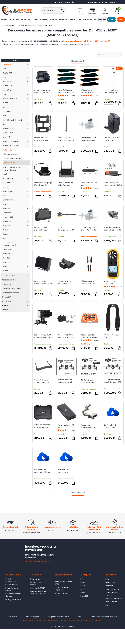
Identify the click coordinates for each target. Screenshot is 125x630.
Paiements (35, 579)
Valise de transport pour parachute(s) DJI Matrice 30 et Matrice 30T (42, 426)
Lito (106, 606)
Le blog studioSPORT (13, 600)
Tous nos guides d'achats (62, 589)
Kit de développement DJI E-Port (66, 228)
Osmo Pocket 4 (111, 602)
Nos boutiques (11, 585)
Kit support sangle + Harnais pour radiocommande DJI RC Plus (113, 336)
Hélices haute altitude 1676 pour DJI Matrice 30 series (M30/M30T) (89, 91)
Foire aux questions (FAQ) (63, 583)
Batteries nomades (83, 19)
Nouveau (112, 19)
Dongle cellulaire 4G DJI (66, 426)
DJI (95, 19)
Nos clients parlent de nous (13, 595)
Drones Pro (26, 19)
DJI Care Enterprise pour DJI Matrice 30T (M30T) (112, 380)
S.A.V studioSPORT (37, 589)
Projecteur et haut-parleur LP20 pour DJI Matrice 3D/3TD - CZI (112, 228)
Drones (3, 19)
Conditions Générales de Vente (104, 617)
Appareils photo (49, 19)
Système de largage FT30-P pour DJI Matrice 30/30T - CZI (43, 183)
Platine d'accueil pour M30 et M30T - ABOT (42, 139)
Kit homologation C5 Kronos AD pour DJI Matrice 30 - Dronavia (89, 228)
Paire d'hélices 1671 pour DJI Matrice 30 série (66, 91)
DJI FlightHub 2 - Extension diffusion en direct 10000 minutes (42, 471)
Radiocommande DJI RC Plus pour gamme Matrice (65, 183)
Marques (102, 19)
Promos (121, 19)
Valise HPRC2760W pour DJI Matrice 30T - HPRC (66, 336)
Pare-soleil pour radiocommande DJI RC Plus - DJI (43, 282)
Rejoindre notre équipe (11, 589)
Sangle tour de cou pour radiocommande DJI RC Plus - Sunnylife (89, 183)
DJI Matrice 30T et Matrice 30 (97, 41)
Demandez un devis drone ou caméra (39, 593)
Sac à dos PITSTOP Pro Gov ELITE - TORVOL (112, 139)
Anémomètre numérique (109, 282)
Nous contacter (62, 594)
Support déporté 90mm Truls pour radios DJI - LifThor (42, 381)
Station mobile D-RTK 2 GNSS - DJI (111, 91)
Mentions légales (32, 617)
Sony (82, 586)
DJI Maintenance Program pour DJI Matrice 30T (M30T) (66, 380)
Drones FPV (14, 19)
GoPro (83, 583)
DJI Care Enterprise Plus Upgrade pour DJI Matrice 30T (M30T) (89, 381)
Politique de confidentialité (58, 617)
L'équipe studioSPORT (10, 580)
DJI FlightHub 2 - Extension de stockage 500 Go (65, 471)
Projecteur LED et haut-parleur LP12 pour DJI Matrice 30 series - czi (66, 282)
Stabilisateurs (66, 19)
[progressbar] (78, 495)
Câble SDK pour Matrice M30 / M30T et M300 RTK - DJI (66, 139)
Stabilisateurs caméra (111, 594)
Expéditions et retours (36, 584)
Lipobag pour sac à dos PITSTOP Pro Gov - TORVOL (43, 91)
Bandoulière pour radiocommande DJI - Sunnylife (113, 183)
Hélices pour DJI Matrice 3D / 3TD (88, 282)
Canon (83, 590)
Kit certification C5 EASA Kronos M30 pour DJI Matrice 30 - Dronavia (89, 139)
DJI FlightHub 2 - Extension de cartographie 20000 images (112, 426)
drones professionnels (75, 41)
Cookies (80, 617)
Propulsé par (55, 627)
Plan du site (12, 617)
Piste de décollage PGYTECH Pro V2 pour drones (89, 336)
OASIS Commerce (68, 627)
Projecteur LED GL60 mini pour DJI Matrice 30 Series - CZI (43, 336)
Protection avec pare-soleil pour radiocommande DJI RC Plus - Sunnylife (43, 228)
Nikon (82, 593)
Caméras (37, 19)
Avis (72, 95)
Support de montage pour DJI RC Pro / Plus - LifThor (89, 426)
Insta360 (84, 597)
